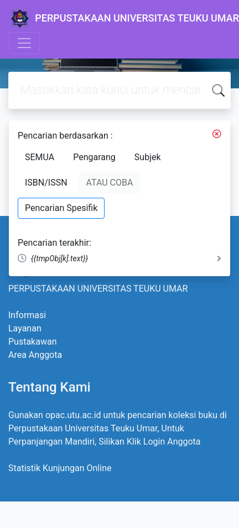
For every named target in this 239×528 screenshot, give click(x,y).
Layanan (24, 328)
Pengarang (94, 157)
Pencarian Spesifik (61, 208)
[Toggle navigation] (24, 43)
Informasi (27, 315)
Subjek (147, 157)
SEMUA (39, 157)
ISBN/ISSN (46, 182)
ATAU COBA (109, 182)
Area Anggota (35, 355)
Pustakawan (32, 341)
